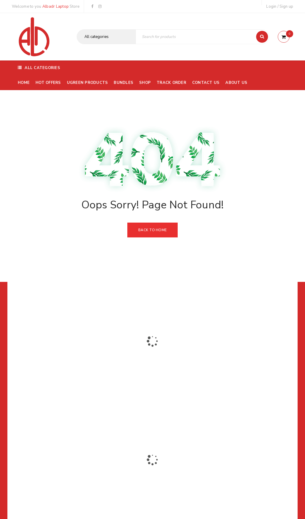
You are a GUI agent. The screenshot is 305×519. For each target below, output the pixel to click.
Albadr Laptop (55, 6)
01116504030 (48, 373)
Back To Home (152, 230)
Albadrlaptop (113, 413)
